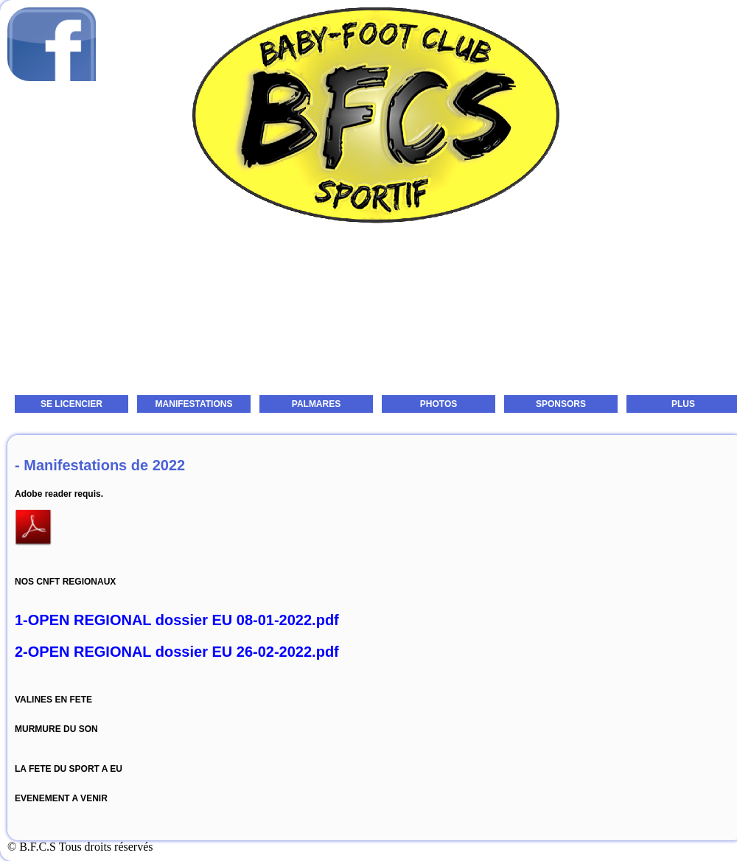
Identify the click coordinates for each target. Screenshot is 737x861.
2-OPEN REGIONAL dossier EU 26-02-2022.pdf (177, 652)
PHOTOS (438, 404)
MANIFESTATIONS (194, 404)
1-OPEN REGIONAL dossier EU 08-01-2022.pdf (177, 620)
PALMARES (316, 404)
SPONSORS (561, 404)
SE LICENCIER (71, 404)
